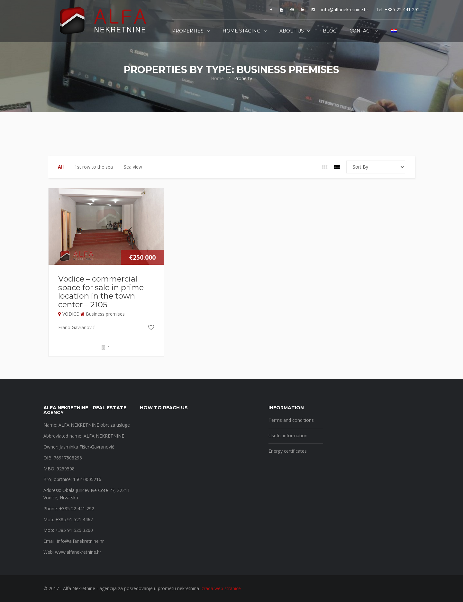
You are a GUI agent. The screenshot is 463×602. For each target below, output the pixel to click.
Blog (330, 31)
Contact (361, 31)
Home (217, 78)
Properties (188, 31)
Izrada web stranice (220, 588)
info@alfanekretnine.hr (344, 9)
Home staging (241, 31)
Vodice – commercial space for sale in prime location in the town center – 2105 (101, 291)
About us (291, 31)
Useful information (287, 435)
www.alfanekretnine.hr (78, 552)
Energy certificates (287, 451)
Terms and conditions (291, 420)
